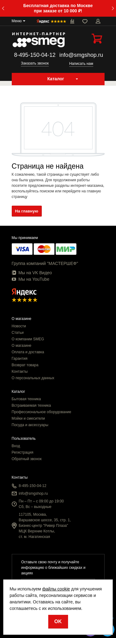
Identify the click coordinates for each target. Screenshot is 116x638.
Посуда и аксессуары (30, 425)
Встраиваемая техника (31, 405)
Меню (17, 21)
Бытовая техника (26, 399)
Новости (19, 326)
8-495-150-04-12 (34, 55)
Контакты (20, 371)
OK (58, 621)
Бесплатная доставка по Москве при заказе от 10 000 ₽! (58, 8)
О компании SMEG (28, 339)
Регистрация (22, 452)
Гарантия (20, 358)
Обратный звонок (27, 459)
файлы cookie (56, 588)
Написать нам (81, 63)
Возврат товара (25, 365)
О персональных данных (33, 378)
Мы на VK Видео (32, 272)
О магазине (22, 345)
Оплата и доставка (28, 352)
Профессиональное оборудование (41, 412)
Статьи (18, 332)
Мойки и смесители (28, 418)
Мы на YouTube (30, 279)
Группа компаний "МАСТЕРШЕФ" (45, 263)
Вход (16, 446)
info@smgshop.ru (81, 55)
